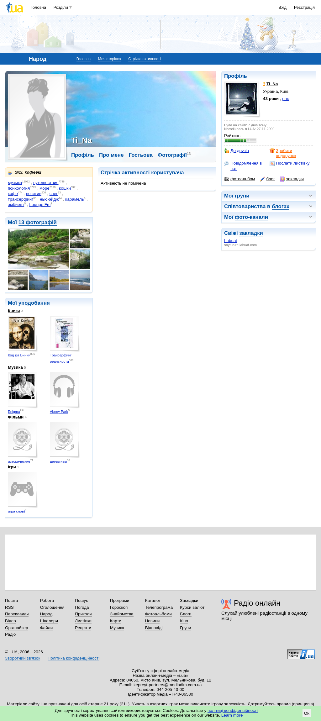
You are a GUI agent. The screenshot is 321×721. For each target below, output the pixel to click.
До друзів (236, 150)
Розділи (61, 7)
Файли (46, 627)
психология (19, 188)
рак (285, 98)
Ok (306, 713)
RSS (9, 607)
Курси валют (192, 607)
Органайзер (16, 627)
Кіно (184, 620)
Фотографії (172, 155)
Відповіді (154, 627)
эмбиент (16, 204)
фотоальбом (239, 179)
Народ (46, 614)
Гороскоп (119, 607)
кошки (65, 188)
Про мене (111, 155)
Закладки (189, 600)
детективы (58, 461)
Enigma (14, 411)
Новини (152, 620)
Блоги (186, 614)
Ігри (12, 467)
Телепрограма (159, 607)
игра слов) (16, 511)
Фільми (16, 417)
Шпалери (49, 620)
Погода (82, 607)
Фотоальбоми (158, 614)
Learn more (232, 715)
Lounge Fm (39, 204)
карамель (74, 199)
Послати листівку (289, 163)
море (44, 188)
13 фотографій (37, 222)
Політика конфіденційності (73, 658)
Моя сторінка (109, 59)
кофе (13, 193)
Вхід (283, 7)
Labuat (230, 240)
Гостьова (140, 155)
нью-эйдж (49, 199)
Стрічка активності (144, 59)
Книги (14, 310)
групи (242, 196)
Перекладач (17, 614)
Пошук (81, 600)
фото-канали (251, 217)
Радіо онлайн (257, 603)
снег (54, 193)
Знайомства (122, 614)
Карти (115, 620)
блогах (280, 206)
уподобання (34, 303)
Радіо (10, 634)
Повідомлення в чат (243, 166)
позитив (33, 193)
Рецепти (83, 627)
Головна (38, 7)
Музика (15, 367)
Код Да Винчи (19, 355)
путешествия (46, 182)
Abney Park (59, 411)
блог (267, 179)
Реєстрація (304, 7)
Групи (185, 627)
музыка (15, 182)
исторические (19, 461)
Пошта (11, 600)
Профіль (235, 76)
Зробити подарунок (283, 153)
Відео (10, 620)
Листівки (83, 620)
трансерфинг (20, 199)
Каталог (152, 600)
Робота (47, 600)
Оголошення (52, 607)
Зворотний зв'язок (22, 658)
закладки (292, 179)
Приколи (83, 614)
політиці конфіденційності (233, 710)
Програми (119, 600)
